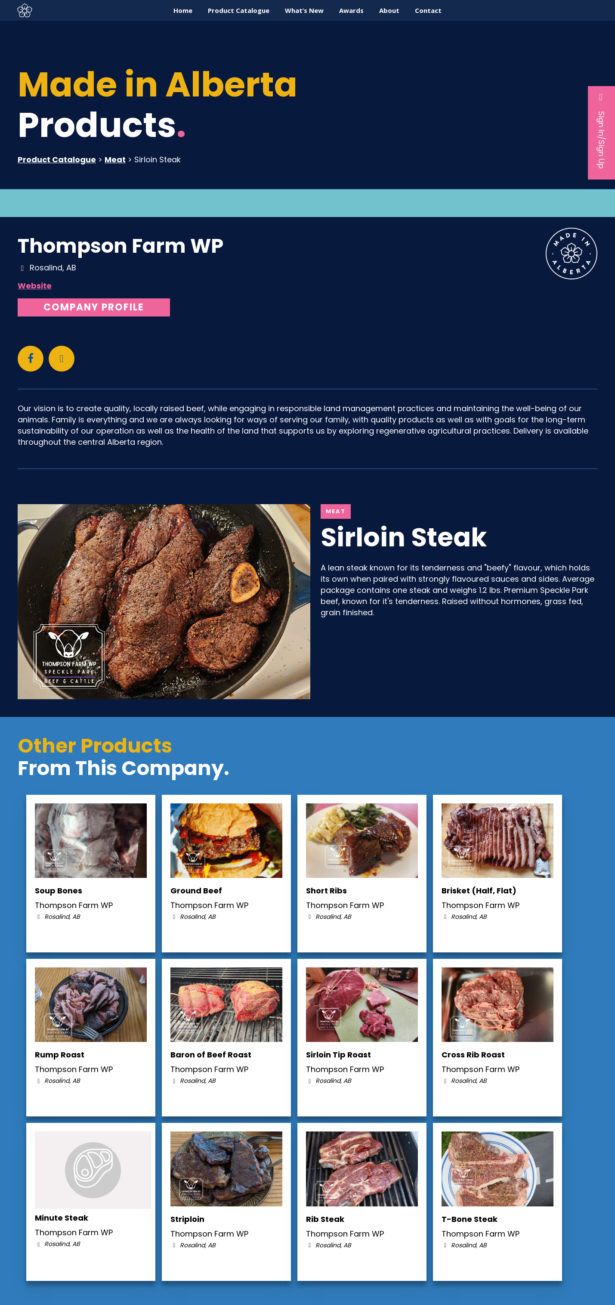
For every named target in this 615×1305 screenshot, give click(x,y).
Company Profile (93, 307)
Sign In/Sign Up (601, 130)
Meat (115, 159)
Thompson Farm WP (120, 246)
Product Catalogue (57, 159)
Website (35, 285)
